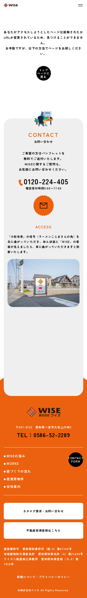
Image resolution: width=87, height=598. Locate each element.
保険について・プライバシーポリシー (43, 577)
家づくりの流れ (19, 471)
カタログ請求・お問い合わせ (43, 511)
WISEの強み (16, 456)
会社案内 (13, 486)
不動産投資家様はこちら (43, 530)
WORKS (13, 463)
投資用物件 (15, 478)
